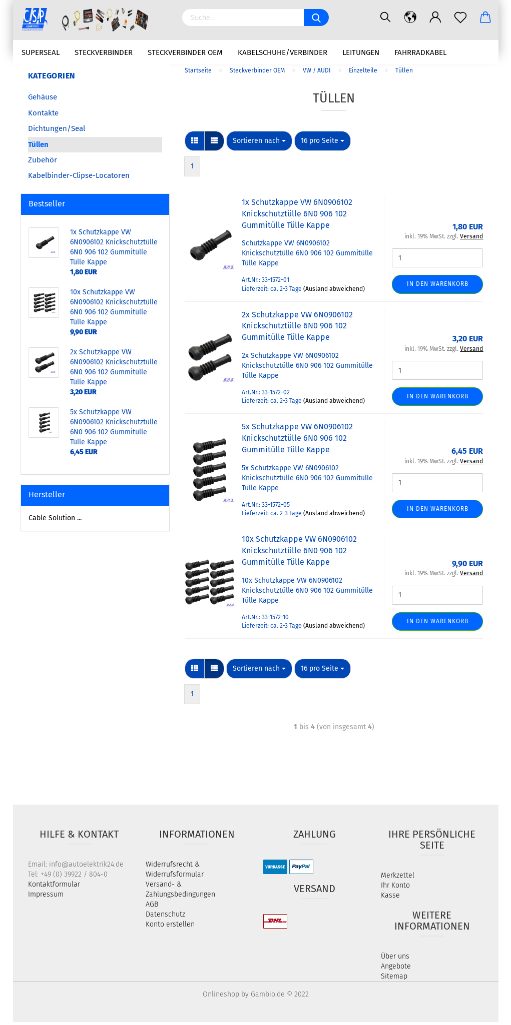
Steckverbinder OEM (185, 52)
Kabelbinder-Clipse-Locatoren (79, 178)
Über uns (395, 959)
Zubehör (42, 163)
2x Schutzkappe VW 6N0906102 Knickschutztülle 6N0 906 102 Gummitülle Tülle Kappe (297, 329)
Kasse (390, 898)
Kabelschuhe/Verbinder (282, 52)
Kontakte (43, 115)
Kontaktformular (54, 887)
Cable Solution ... (55, 521)
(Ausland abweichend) (334, 291)
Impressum (46, 897)
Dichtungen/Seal (56, 131)
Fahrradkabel (420, 52)
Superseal (41, 52)
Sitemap (394, 979)
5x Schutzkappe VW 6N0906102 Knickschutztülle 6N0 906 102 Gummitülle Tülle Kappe (297, 441)
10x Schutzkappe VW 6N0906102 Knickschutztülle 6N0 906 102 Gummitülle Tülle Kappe (299, 554)
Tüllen (38, 147)
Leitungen (360, 52)
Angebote (396, 969)
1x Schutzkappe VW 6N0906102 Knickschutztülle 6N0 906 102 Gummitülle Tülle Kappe (297, 217)
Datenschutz (165, 917)
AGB (152, 907)
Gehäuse (42, 100)
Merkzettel (397, 878)
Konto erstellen (170, 927)
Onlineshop (221, 997)
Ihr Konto (395, 888)
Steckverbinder (104, 52)
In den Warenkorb (437, 287)
